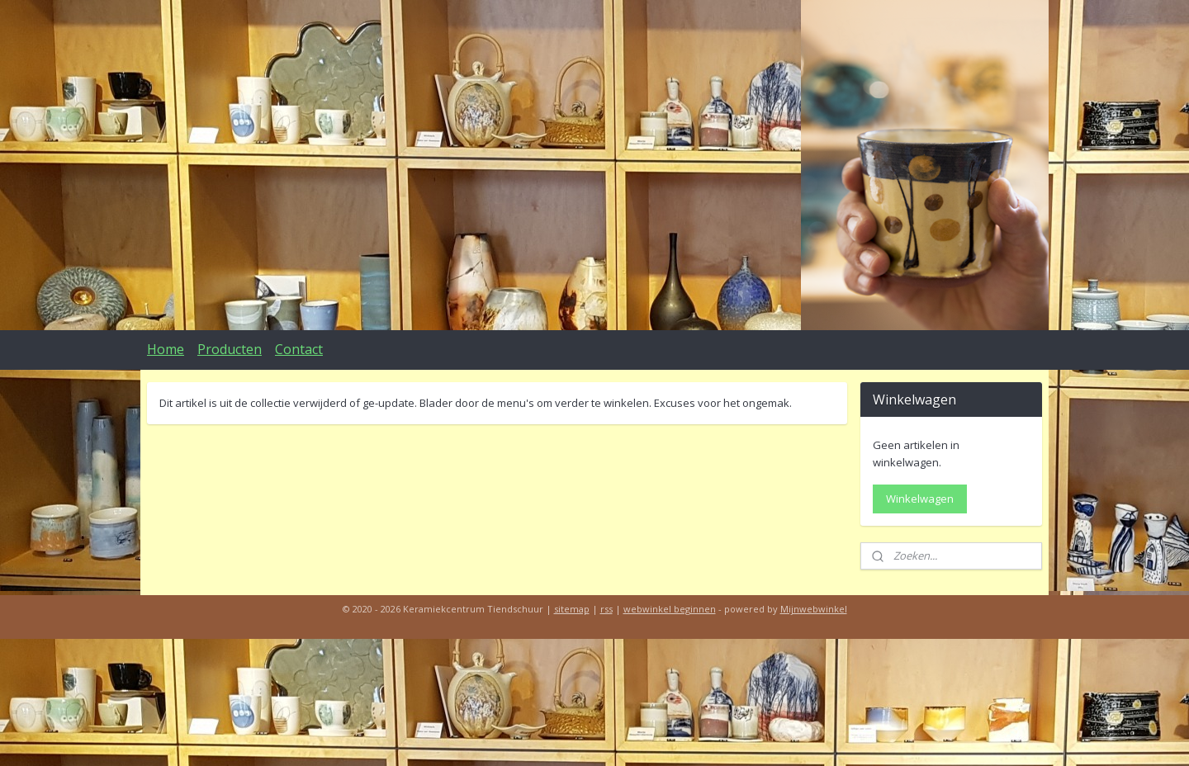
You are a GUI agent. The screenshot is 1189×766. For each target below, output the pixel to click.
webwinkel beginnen (669, 609)
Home (165, 349)
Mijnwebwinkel (813, 609)
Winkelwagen (920, 498)
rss (606, 609)
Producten (229, 349)
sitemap (572, 609)
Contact (299, 349)
